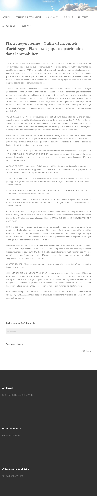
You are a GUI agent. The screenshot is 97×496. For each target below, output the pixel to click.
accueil (6, 16)
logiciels (73, 16)
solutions (54, 16)
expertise (8, 24)
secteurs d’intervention (29, 16)
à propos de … (27, 24)
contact (44, 24)
